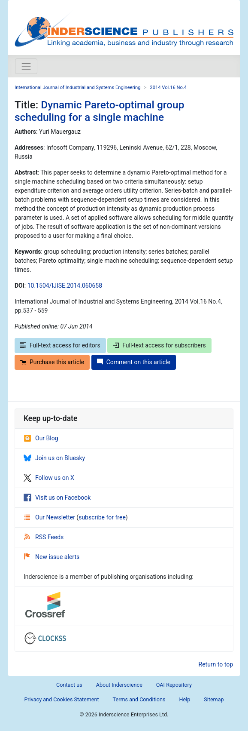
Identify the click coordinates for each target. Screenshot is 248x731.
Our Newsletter (50, 517)
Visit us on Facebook (57, 497)
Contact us (69, 685)
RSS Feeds (44, 537)
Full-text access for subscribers (159, 345)
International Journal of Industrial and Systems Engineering (78, 87)
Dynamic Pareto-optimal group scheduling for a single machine (99, 110)
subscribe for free (102, 517)
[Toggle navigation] (26, 66)
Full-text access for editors (60, 345)
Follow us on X (49, 477)
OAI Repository (174, 685)
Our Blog (41, 438)
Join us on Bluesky (54, 458)
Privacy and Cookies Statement (61, 699)
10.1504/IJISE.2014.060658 (64, 285)
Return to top (216, 664)
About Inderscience (119, 685)
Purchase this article (52, 362)
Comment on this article (133, 362)
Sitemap (214, 699)
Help (184, 699)
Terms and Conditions (139, 699)
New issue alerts (51, 556)
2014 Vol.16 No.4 (168, 87)
